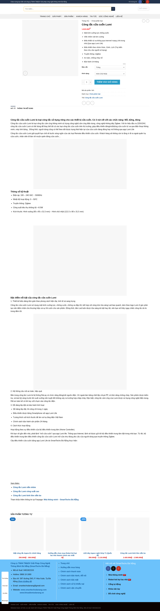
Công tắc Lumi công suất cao (26, 491)
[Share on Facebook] (84, 103)
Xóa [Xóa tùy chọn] (124, 64)
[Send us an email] (144, 2)
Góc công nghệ (106, 16)
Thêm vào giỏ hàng (107, 82)
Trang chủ (45, 16)
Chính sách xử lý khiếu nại (72, 584)
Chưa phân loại (97, 21)
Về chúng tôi (133, 2)
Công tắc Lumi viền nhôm (24, 487)
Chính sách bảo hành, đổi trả (73, 576)
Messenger (5, 598)
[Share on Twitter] (88, 103)
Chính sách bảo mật (69, 580)
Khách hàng (82, 16)
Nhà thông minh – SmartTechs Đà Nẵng (61, 500)
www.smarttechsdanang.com (34, 590)
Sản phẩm (69, 16)
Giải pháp (57, 16)
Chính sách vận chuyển (71, 588)
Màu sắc (85, 67)
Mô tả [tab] (13, 108)
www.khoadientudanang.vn (32, 593)
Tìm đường (5, 576)
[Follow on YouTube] (147, 2)
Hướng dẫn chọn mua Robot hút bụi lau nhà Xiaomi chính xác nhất (62, 554)
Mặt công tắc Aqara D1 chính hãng (27, 553)
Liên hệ (119, 16)
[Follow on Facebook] (140, 2)
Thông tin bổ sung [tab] (25, 108)
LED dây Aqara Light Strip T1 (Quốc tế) (97, 554)
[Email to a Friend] (92, 103)
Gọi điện (5, 591)
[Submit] (113, 9)
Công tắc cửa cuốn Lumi (94, 98)
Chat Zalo (5, 583)
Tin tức (93, 16)
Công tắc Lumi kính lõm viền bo (27, 496)
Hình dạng (85, 73)
